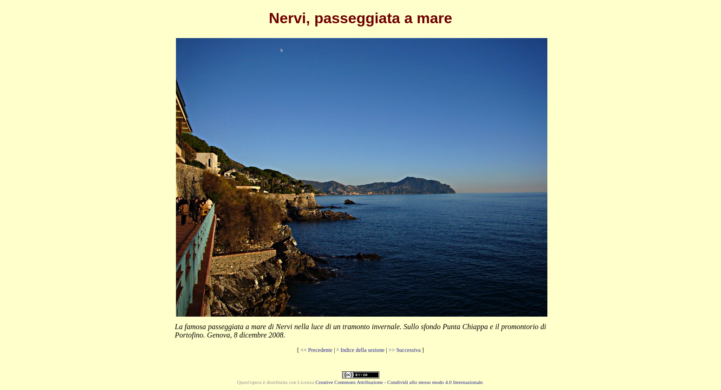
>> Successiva (405, 350)
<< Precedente (316, 350)
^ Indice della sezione (361, 350)
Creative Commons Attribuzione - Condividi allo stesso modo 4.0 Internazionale (398, 382)
